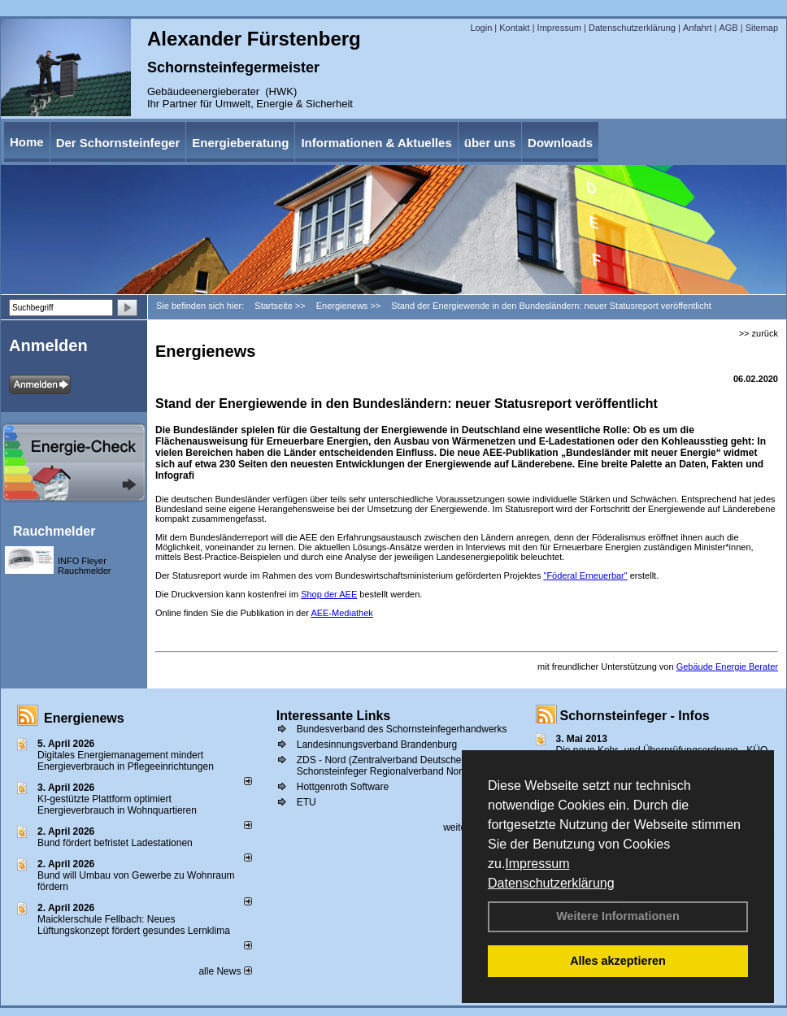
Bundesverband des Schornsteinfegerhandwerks (402, 729)
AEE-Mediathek (341, 613)
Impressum (537, 864)
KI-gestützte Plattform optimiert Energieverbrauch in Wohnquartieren (117, 804)
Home (27, 142)
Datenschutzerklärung (551, 883)
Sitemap (762, 28)
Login (481, 28)
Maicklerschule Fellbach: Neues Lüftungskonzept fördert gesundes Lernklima (133, 925)
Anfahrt (697, 28)
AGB (728, 28)
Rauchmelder (54, 531)
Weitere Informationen (618, 916)
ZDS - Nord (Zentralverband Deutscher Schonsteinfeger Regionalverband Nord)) (385, 765)
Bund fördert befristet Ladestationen (115, 843)
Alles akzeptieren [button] (618, 960)
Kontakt (514, 28)
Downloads (560, 143)
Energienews (84, 718)
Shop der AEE (329, 594)
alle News (224, 971)
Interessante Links (333, 716)
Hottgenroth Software (343, 786)
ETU (306, 802)
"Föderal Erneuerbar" (585, 575)
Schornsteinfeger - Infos (635, 716)
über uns (489, 143)
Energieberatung (240, 143)
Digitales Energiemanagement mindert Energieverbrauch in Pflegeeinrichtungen (125, 760)
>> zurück (758, 333)
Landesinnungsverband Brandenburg (377, 744)
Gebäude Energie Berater (727, 666)
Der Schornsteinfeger (118, 143)
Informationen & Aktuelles (376, 143)
